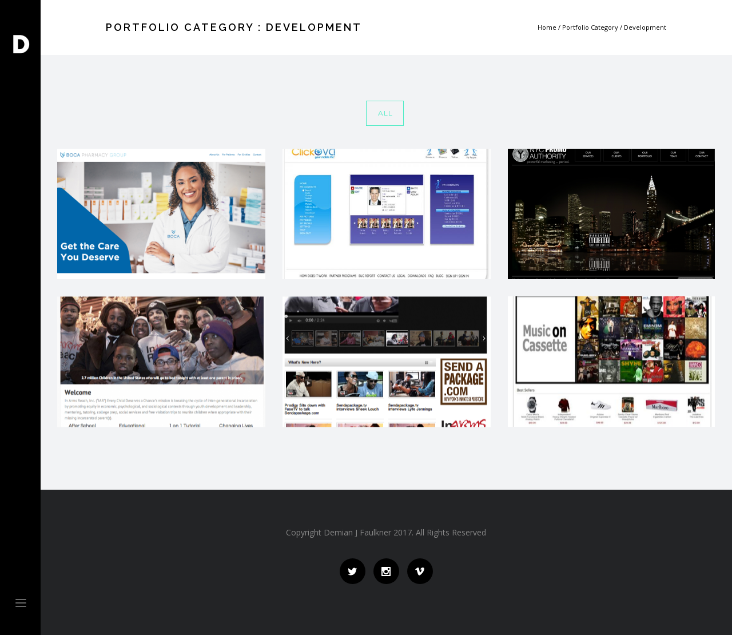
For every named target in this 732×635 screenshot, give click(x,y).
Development (645, 27)
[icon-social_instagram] (389, 571)
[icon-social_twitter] (355, 571)
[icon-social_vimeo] (420, 571)
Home (547, 27)
